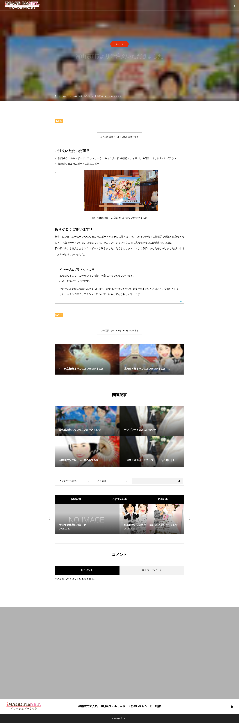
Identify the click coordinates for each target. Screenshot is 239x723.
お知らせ (119, 45)
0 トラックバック (151, 570)
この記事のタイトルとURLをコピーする (119, 137)
